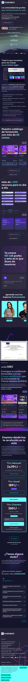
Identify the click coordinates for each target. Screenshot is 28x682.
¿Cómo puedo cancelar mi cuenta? (14, 605)
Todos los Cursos (14, 174)
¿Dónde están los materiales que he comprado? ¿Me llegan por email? (14, 616)
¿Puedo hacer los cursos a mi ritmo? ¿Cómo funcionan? (14, 597)
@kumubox (9, 645)
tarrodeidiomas (9, 320)
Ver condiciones (14, 544)
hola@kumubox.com (9, 643)
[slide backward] (23, 143)
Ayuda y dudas (4, 646)
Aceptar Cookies (23, 667)
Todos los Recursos (14, 238)
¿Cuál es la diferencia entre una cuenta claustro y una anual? (14, 592)
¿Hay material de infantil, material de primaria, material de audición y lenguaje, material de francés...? (14, 610)
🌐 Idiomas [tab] (10, 209)
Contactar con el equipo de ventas (14, 529)
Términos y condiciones (6, 677)
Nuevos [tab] (10, 212)
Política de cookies (5, 680)
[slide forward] (25, 143)
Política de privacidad (5, 675)
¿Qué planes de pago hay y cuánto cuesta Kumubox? (14, 587)
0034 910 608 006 (11, 641)
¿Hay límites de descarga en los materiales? (14, 601)
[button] (1, 341)
